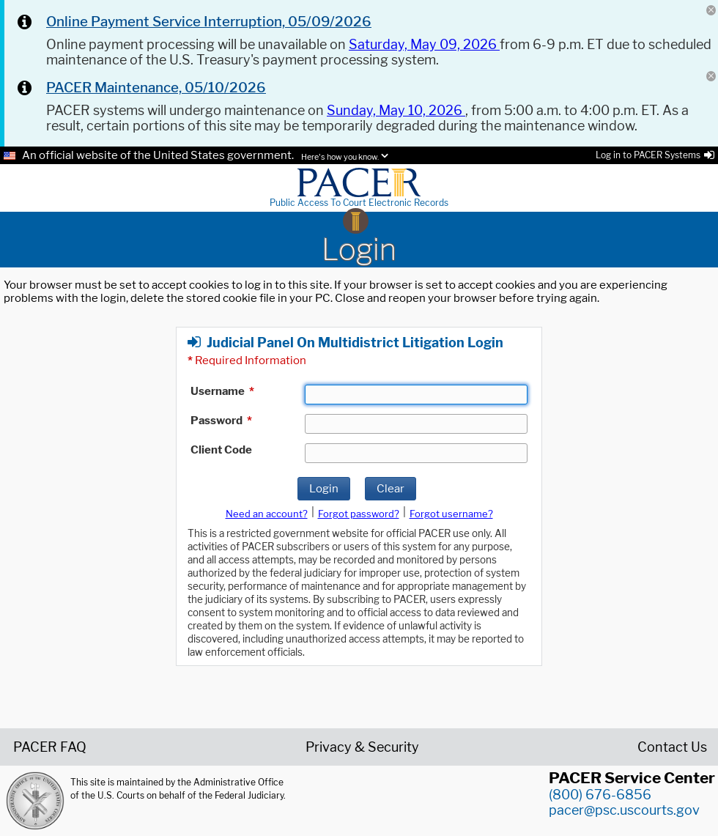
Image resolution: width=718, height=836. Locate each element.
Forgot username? (451, 513)
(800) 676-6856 (600, 794)
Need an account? (267, 513)
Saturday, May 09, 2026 (424, 44)
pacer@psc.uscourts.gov (624, 810)
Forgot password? (358, 513)
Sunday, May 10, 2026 (396, 110)
